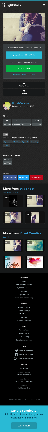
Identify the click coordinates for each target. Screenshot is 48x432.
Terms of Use (24, 330)
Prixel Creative (20, 103)
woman (7, 142)
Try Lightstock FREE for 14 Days (24, 55)
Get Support (24, 368)
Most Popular (24, 314)
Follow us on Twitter (26, 350)
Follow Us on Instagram (26, 358)
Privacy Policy (24, 333)
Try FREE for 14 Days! (24, 288)
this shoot (27, 188)
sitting (16, 142)
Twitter (23, 177)
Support (24, 291)
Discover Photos (24, 307)
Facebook (10, 177)
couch (25, 142)
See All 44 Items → (10, 192)
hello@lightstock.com (24, 388)
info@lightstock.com (24, 375)
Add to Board (24, 85)
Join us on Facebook (26, 354)
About (24, 281)
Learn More (24, 425)
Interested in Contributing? (24, 298)
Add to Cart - (24, 68)
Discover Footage (24, 310)
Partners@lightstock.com (24, 381)
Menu (44, 5)
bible (6, 146)
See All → (7, 237)
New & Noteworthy (24, 320)
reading (34, 142)
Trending (24, 317)
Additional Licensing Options (24, 74)
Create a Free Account (24, 284)
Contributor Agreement (24, 340)
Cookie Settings (24, 336)
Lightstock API (24, 294)
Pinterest (36, 177)
